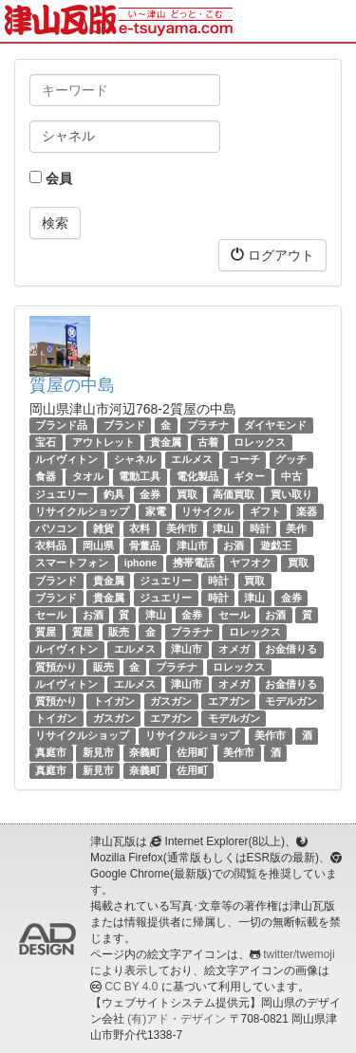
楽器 (306, 511)
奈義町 (144, 753)
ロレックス (260, 442)
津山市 (192, 545)
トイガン (114, 701)
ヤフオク (251, 562)
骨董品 (144, 545)
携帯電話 (194, 562)
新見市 (98, 753)
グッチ (291, 459)
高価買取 (233, 494)
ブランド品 (61, 425)
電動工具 (139, 477)
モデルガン (291, 701)
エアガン (229, 701)
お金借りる (291, 649)
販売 (118, 631)
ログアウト (272, 255)
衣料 (139, 528)
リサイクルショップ (82, 511)
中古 (291, 477)
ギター (249, 477)
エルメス (192, 459)
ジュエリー (61, 494)
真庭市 (50, 753)
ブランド (124, 425)
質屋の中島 (72, 385)
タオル (87, 477)
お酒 (233, 545)
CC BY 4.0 (131, 986)
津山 (223, 528)
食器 (45, 477)
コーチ (244, 459)
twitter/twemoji (298, 954)
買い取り (291, 494)
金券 (150, 494)
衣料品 (50, 545)
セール (50, 614)
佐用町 (192, 753)
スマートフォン (71, 562)
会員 (50, 178)
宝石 (45, 442)
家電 (155, 511)
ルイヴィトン (66, 459)
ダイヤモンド (275, 425)
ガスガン (171, 701)
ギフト (265, 511)
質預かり (56, 667)
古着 (207, 442)
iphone (140, 562)
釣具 (113, 494)
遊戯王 (275, 545)
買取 (187, 494)
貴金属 (165, 442)
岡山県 (98, 545)
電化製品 (197, 477)
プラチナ (208, 425)
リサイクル (207, 511)
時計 (260, 528)
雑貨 (103, 528)
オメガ (234, 649)
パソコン (56, 528)
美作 (296, 528)
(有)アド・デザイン (176, 1018)
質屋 (45, 631)
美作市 (181, 528)
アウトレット (103, 442)
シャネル (135, 459)
